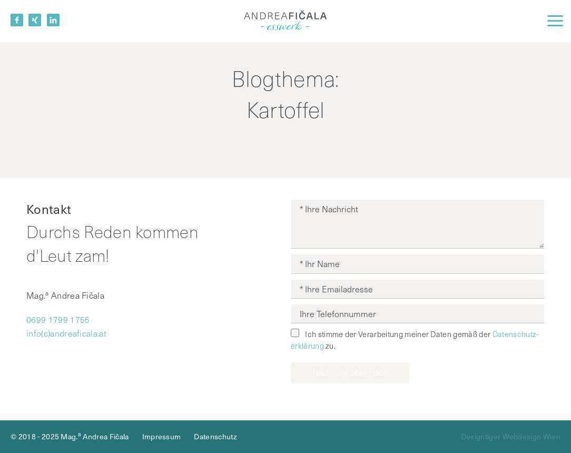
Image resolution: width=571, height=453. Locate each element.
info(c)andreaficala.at (66, 333)
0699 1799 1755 (58, 319)
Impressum (161, 436)
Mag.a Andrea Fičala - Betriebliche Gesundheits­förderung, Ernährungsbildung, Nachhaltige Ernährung (285, 21)
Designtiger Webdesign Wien (510, 436)
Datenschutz (215, 436)
